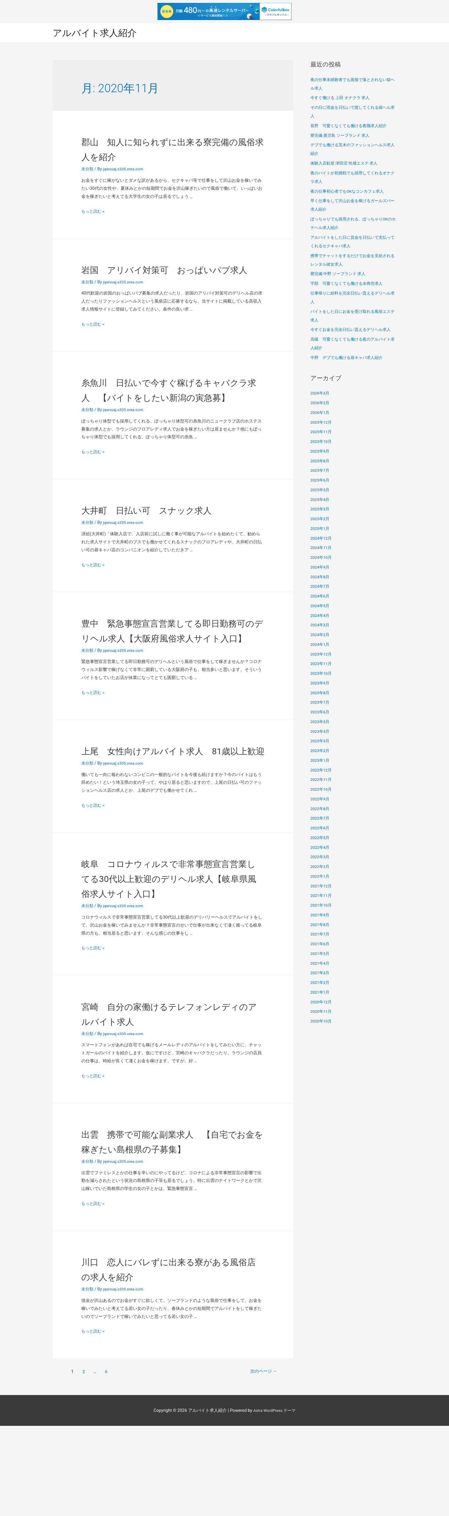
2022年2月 (320, 867)
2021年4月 (320, 963)
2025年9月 (320, 451)
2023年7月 (320, 703)
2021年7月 (320, 934)
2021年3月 (320, 973)
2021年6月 (320, 944)
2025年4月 (320, 500)
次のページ (257, 1461)
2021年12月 (322, 886)
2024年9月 (320, 567)
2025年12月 (322, 422)
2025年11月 (322, 432)
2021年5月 (320, 954)
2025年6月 (320, 480)
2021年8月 (320, 925)
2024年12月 (322, 538)
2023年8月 (320, 693)
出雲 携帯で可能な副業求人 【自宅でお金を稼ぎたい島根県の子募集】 (168, 1223)
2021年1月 (320, 992)
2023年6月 (320, 712)
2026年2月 (320, 403)
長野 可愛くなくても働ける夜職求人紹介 (351, 126)
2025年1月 (320, 529)
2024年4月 (320, 616)
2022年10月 (322, 790)
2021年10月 (322, 906)
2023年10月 (322, 674)
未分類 (87, 169)
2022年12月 (322, 770)
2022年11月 (322, 780)
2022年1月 (320, 876)
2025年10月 (322, 442)
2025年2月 (320, 519)
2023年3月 (320, 741)
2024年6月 (320, 596)
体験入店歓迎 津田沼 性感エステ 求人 (346, 164)
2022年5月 (320, 838)
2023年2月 (320, 751)
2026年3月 (320, 393)
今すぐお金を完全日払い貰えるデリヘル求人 (353, 330)
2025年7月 (320, 471)
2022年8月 (320, 809)
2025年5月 (320, 490)
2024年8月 (320, 577)
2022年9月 (320, 799)
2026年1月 (320, 413)
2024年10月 (322, 558)
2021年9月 (320, 915)
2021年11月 (322, 896)
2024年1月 (320, 645)
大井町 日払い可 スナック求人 (168, 540)
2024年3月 (320, 625)
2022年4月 (320, 847)
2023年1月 (320, 760)
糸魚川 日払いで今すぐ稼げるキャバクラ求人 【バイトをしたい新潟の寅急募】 (168, 412)
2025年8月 (320, 461)
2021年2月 (320, 983)
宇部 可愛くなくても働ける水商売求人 (349, 284)
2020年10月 (322, 1022)
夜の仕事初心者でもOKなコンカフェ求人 (349, 191)
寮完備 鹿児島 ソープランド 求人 (342, 136)
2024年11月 (322, 548)
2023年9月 (320, 683)
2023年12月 (322, 654)
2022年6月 (320, 828)
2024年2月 (320, 635)
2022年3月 (320, 857)
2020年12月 (322, 1002)
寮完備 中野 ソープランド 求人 (339, 274)
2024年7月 (320, 587)
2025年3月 (320, 509)
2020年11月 (322, 1012)
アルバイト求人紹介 (98, 33)
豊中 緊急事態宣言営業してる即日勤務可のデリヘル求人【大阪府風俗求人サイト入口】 (168, 668)
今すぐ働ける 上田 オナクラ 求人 (342, 98)
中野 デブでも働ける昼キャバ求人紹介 (349, 358)
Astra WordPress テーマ (274, 1500)
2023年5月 (320, 722)
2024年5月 (320, 606)
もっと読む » (93, 211)
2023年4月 (320, 732)
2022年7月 (320, 819)
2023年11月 (322, 664)
